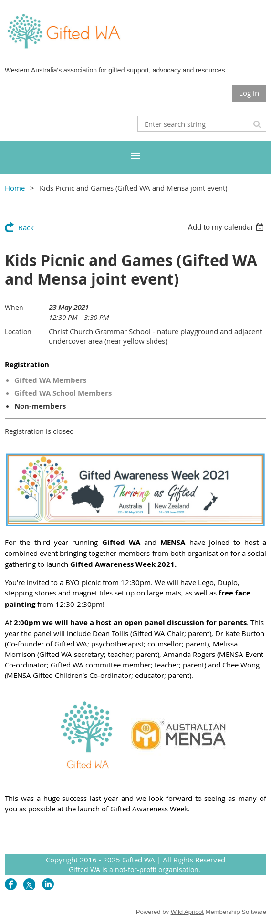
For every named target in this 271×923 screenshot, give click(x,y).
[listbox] (227, 227)
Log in (249, 93)
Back (26, 227)
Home (15, 188)
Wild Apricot (187, 911)
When (14, 307)
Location (18, 331)
